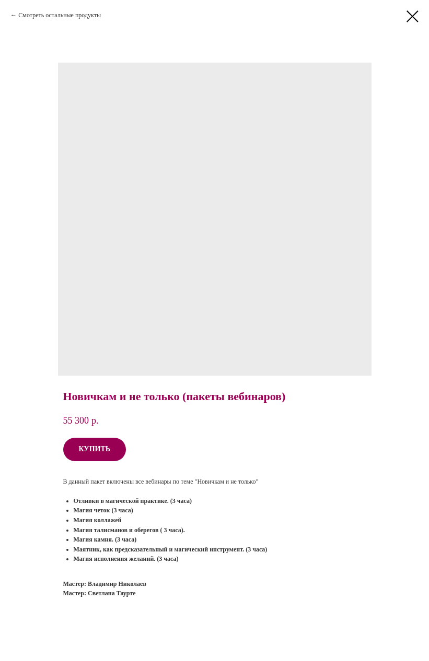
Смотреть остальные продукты (59, 15)
